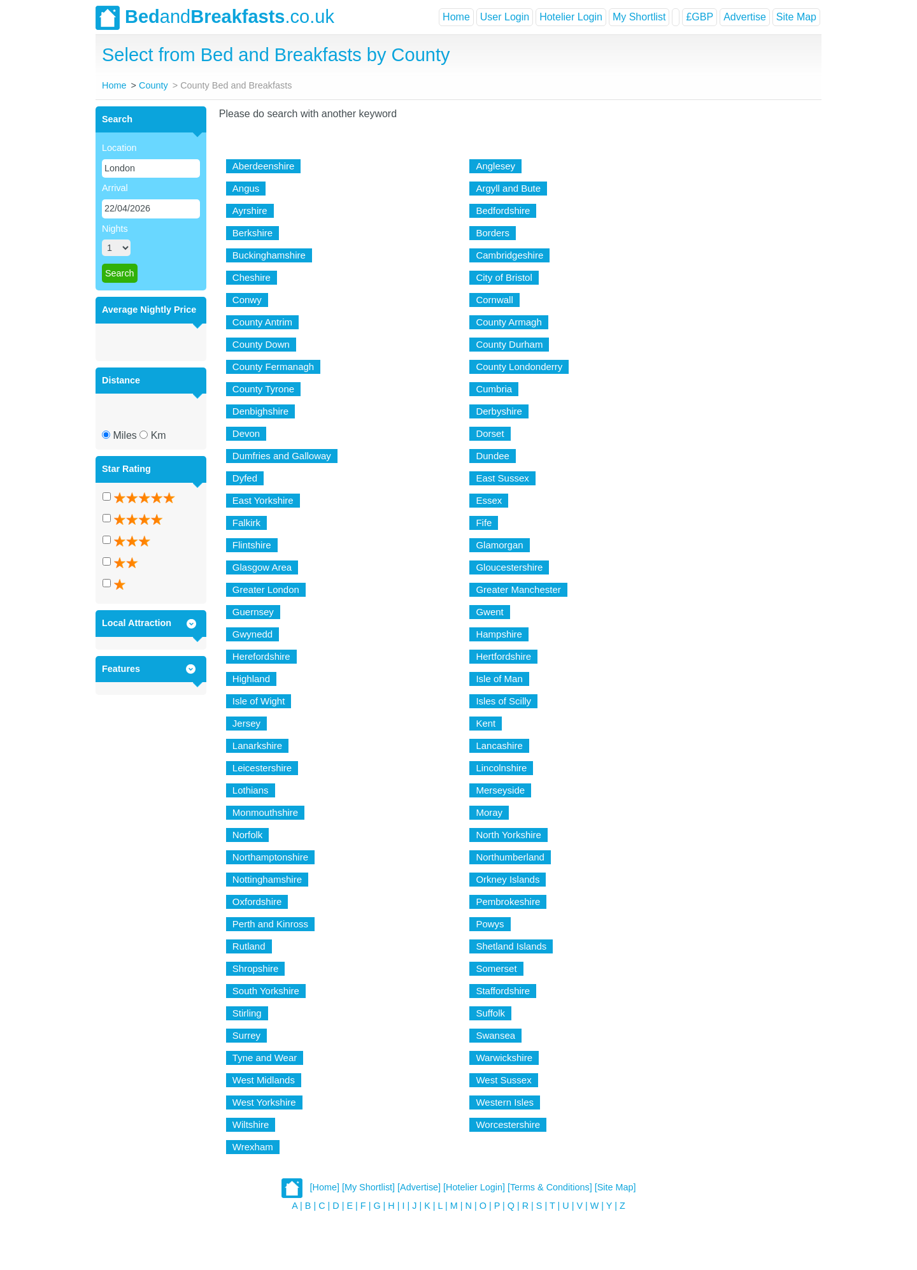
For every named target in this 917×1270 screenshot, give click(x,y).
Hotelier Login (570, 16)
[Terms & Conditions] (550, 1187)
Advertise (744, 16)
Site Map (796, 16)
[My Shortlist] (368, 1187)
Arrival (115, 188)
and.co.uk (215, 18)
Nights (115, 229)
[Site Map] (615, 1187)
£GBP (699, 16)
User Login (504, 16)
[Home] (324, 1187)
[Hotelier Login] (474, 1187)
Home (456, 16)
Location (119, 148)
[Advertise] (419, 1187)
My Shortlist (639, 16)
